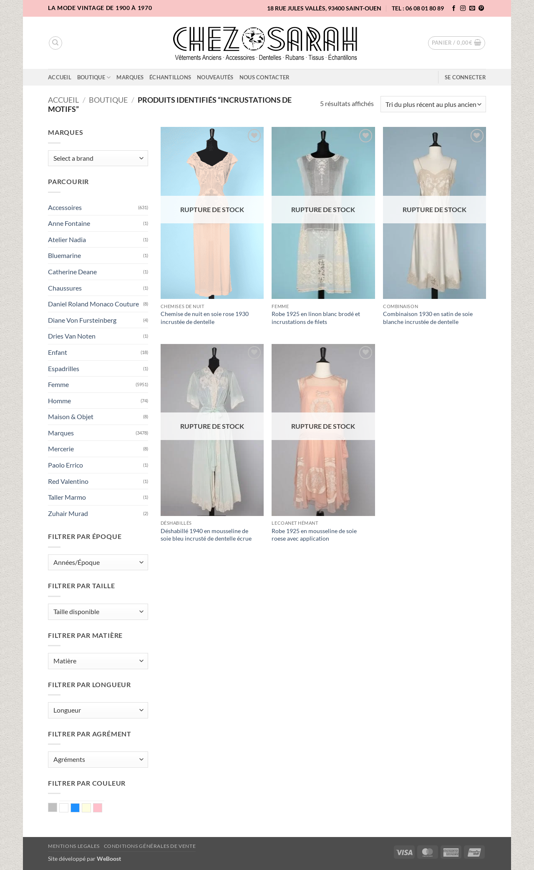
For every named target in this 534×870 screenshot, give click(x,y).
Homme (59, 401)
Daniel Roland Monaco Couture (93, 304)
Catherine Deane (72, 272)
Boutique (94, 77)
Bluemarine (64, 255)
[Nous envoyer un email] (472, 8)
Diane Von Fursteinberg (82, 320)
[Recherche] (55, 43)
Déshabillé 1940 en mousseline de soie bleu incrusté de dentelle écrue (206, 534)
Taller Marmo (67, 497)
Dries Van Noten (72, 336)
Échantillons (170, 77)
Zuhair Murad (68, 513)
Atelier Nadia (67, 239)
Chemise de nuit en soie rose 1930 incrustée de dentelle (205, 317)
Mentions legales (74, 846)
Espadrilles (63, 368)
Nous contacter (264, 77)
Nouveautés (215, 77)
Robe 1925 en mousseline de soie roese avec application (314, 534)
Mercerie (61, 449)
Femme (58, 384)
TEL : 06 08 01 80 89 (418, 8)
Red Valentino (68, 481)
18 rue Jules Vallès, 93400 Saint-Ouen (324, 8)
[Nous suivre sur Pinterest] (481, 8)
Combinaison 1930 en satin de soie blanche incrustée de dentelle (428, 317)
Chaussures (65, 288)
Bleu (79, 808)
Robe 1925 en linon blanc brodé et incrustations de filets (316, 317)
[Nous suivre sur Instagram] (463, 8)
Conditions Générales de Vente (150, 846)
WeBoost (109, 858)
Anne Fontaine (69, 223)
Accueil (59, 77)
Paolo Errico (65, 465)
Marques (130, 77)
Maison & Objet (70, 416)
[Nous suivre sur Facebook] (454, 8)
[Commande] (433, 104)
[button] (457, 43)
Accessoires (65, 207)
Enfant (57, 352)
